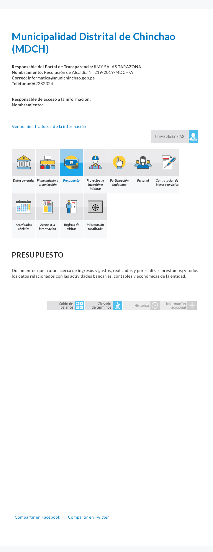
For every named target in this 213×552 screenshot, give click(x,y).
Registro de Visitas (71, 212)
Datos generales (23, 165)
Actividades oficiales (23, 212)
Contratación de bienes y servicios (167, 167)
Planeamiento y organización (47, 167)
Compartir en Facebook (38, 517)
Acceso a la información (47, 212)
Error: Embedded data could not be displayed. (106, 410)
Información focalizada (95, 212)
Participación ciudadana (119, 167)
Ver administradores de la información (49, 126)
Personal (143, 165)
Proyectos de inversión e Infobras (95, 169)
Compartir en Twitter (88, 517)
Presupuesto (71, 165)
